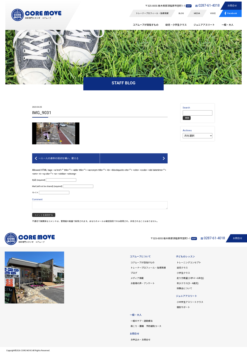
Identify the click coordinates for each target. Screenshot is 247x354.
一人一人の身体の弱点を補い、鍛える (58, 158)
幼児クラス (182, 267)
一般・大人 (227, 24)
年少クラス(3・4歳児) (187, 283)
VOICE (213, 13)
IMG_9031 (41, 112)
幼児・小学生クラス (176, 24)
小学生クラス (183, 273)
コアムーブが (145, 24)
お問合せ (232, 5)
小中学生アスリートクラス (190, 302)
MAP (189, 6)
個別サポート (183, 307)
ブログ (134, 273)
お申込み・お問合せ (140, 339)
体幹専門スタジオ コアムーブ (38, 18)
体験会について (184, 288)
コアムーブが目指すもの (143, 262)
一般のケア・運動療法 (142, 321)
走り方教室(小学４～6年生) (191, 278)
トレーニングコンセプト (189, 262)
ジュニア (204, 24)
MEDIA (197, 13)
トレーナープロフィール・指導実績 (152, 13)
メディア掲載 (137, 278)
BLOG (181, 13)
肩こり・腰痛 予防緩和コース (146, 326)
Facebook (230, 13)
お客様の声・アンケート (143, 283)
